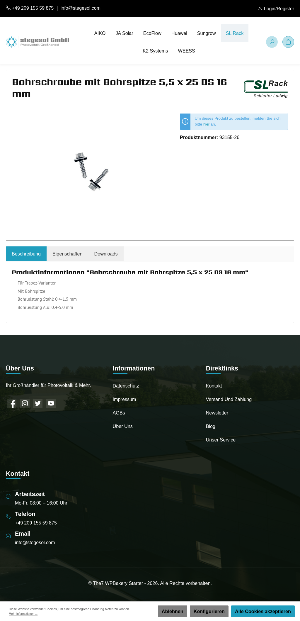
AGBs (119, 412)
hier (206, 124)
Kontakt (214, 385)
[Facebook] (12, 403)
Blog (210, 426)
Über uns (123, 426)
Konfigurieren (209, 611)
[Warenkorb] (288, 42)
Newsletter (217, 412)
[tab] (26, 253)
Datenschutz (126, 385)
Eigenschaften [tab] (67, 253)
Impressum (124, 399)
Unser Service (221, 439)
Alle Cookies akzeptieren (263, 611)
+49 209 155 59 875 (30, 8)
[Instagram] (25, 403)
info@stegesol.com (80, 8)
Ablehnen (172, 611)
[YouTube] (51, 403)
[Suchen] (272, 42)
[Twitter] (38, 403)
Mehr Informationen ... (24, 613)
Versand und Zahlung (229, 399)
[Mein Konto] (276, 8)
